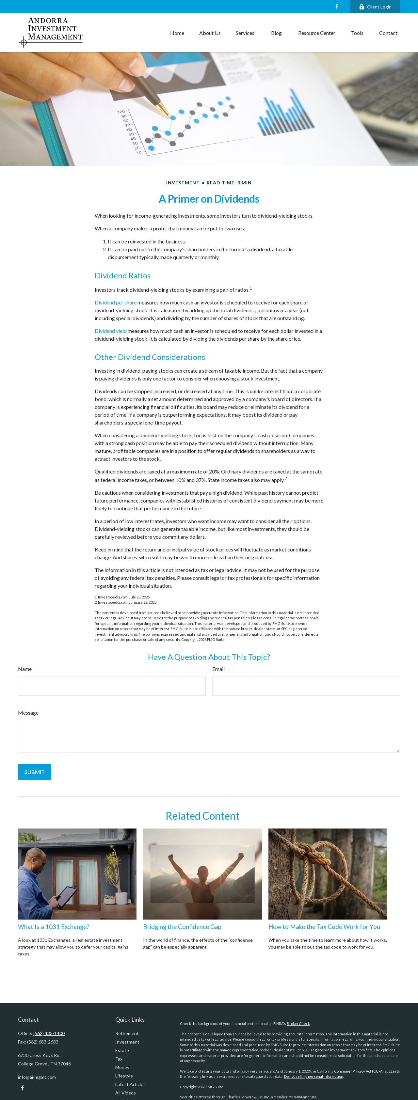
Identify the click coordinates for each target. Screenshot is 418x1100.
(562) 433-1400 (49, 1033)
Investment (127, 1042)
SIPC (314, 1097)
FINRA (297, 1097)
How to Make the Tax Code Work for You (324, 926)
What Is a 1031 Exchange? (53, 926)
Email (218, 669)
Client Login (375, 6)
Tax (118, 1058)
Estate (122, 1050)
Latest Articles (130, 1084)
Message (28, 712)
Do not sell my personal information (313, 1076)
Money (122, 1067)
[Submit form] (34, 772)
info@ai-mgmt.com (37, 1077)
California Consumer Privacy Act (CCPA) (350, 1071)
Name (25, 669)
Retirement (127, 1033)
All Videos (125, 1092)
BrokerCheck (298, 1023)
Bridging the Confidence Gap (182, 926)
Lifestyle (124, 1075)
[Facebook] (336, 6)
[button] (177, 32)
